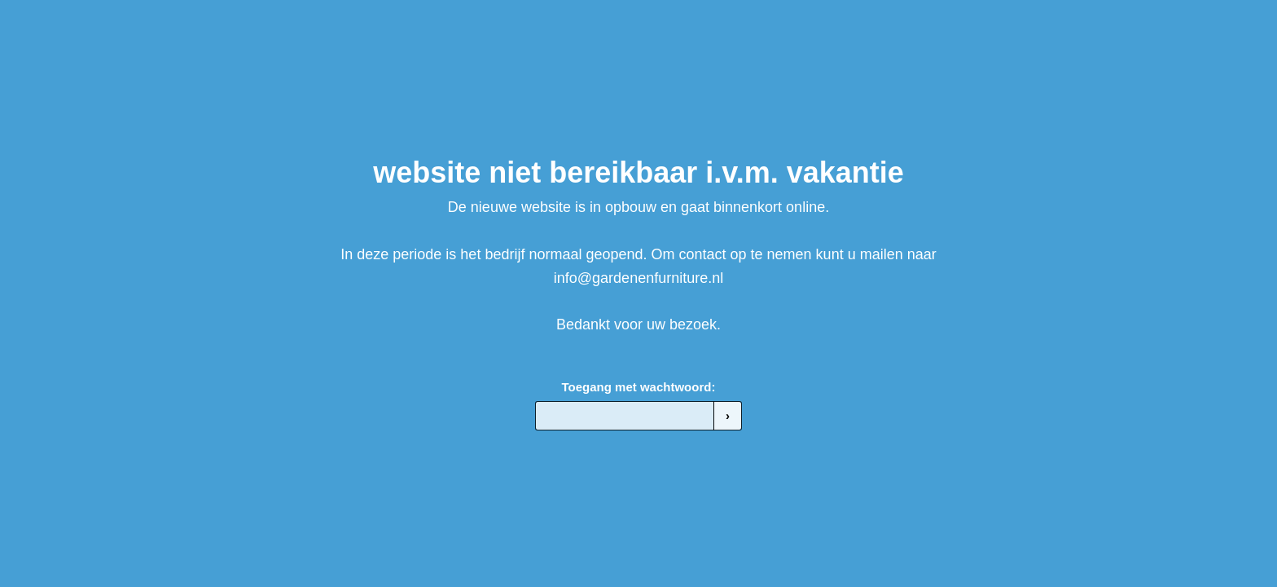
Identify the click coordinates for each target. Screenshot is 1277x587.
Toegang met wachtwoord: (639, 387)
